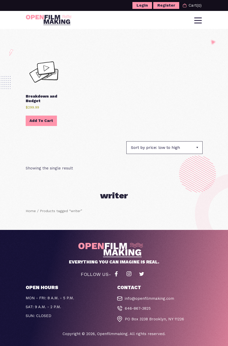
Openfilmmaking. (113, 334)
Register (166, 5)
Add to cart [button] (41, 120)
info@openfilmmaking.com (149, 298)
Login (142, 5)
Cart (192, 5)
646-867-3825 (138, 308)
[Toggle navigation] (198, 20)
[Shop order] (164, 147)
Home (31, 211)
